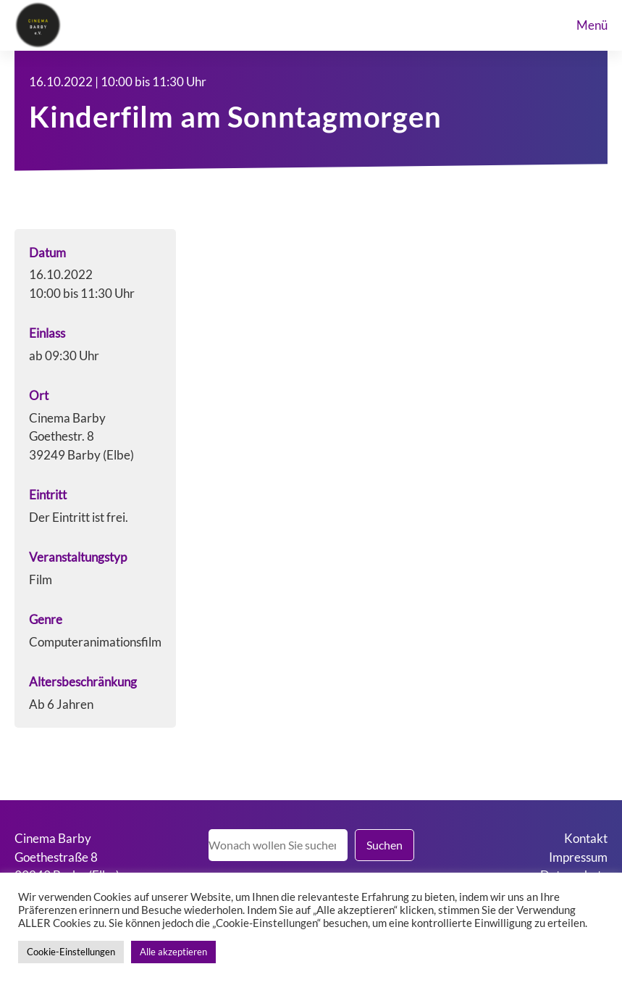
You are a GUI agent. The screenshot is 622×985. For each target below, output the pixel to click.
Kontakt (586, 838)
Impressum (578, 857)
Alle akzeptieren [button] (173, 951)
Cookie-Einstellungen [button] (71, 951)
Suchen (384, 845)
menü (592, 25)
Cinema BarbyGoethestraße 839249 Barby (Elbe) (66, 857)
